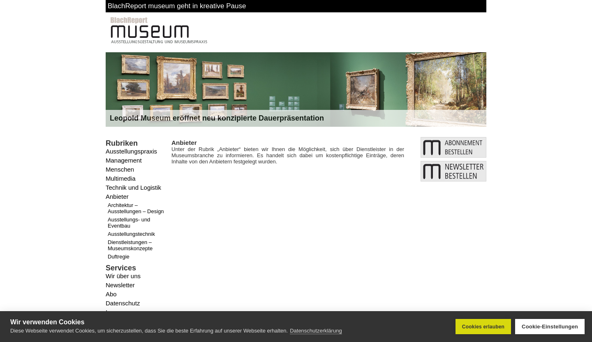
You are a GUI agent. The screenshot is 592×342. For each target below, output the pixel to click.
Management (124, 160)
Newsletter (120, 285)
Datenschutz (123, 303)
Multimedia (121, 178)
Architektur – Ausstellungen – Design (136, 208)
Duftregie (119, 257)
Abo (111, 294)
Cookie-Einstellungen (550, 326)
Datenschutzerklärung (316, 331)
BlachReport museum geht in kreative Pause (177, 6)
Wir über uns (123, 275)
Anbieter (117, 196)
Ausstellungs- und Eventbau (129, 222)
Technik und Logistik (133, 187)
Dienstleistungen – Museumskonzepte (130, 245)
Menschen (120, 169)
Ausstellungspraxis (131, 151)
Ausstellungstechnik (131, 234)
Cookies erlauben (483, 327)
